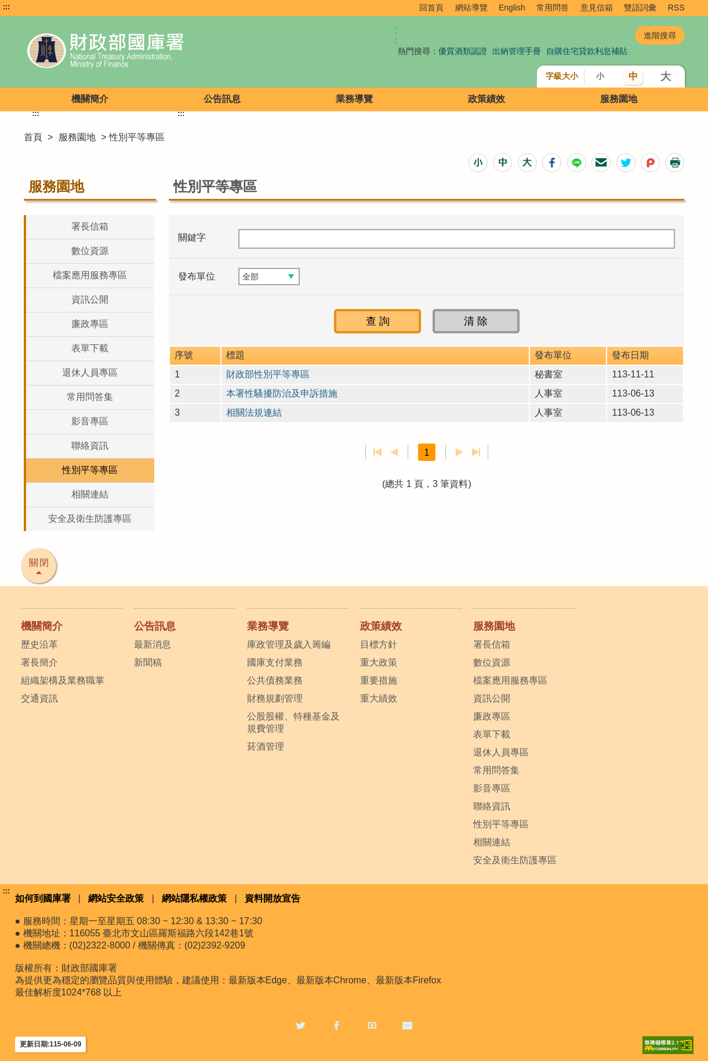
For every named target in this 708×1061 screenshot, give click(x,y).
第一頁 (378, 452)
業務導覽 (354, 99)
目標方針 (378, 644)
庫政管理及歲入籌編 (289, 644)
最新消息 (152, 644)
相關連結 (89, 494)
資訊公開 (89, 299)
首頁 (33, 137)
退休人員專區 (90, 372)
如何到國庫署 (43, 898)
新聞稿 (148, 662)
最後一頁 (476, 452)
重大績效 (378, 698)
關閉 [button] (39, 563)
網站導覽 (471, 7)
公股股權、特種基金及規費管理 (293, 722)
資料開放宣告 (272, 898)
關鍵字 (192, 237)
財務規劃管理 (275, 698)
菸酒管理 (265, 746)
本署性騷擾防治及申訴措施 (281, 393)
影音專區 (89, 421)
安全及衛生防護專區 (90, 519)
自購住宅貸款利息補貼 (586, 51)
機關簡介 (89, 99)
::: (6, 7)
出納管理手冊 (516, 51)
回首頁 (431, 7)
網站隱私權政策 (194, 898)
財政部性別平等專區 (268, 374)
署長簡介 (39, 662)
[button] (478, 162)
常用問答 (552, 7)
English (512, 7)
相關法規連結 (254, 412)
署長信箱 (89, 226)
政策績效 (486, 99)
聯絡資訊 (89, 445)
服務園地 (618, 99)
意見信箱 (596, 7)
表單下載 (89, 348)
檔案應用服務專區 (90, 275)
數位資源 (89, 251)
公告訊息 (222, 99)
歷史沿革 (39, 644)
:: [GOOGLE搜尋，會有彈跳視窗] (396, 35)
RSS (676, 7)
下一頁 (459, 452)
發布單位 (196, 276)
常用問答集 (90, 397)
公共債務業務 (275, 680)
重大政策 (378, 662)
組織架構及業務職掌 (62, 680)
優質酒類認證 (462, 51)
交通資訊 (39, 698)
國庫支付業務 (275, 662)
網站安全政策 (116, 898)
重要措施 (378, 680)
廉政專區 (89, 324)
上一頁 (394, 452)
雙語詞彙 (640, 7)
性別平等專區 (90, 470)
